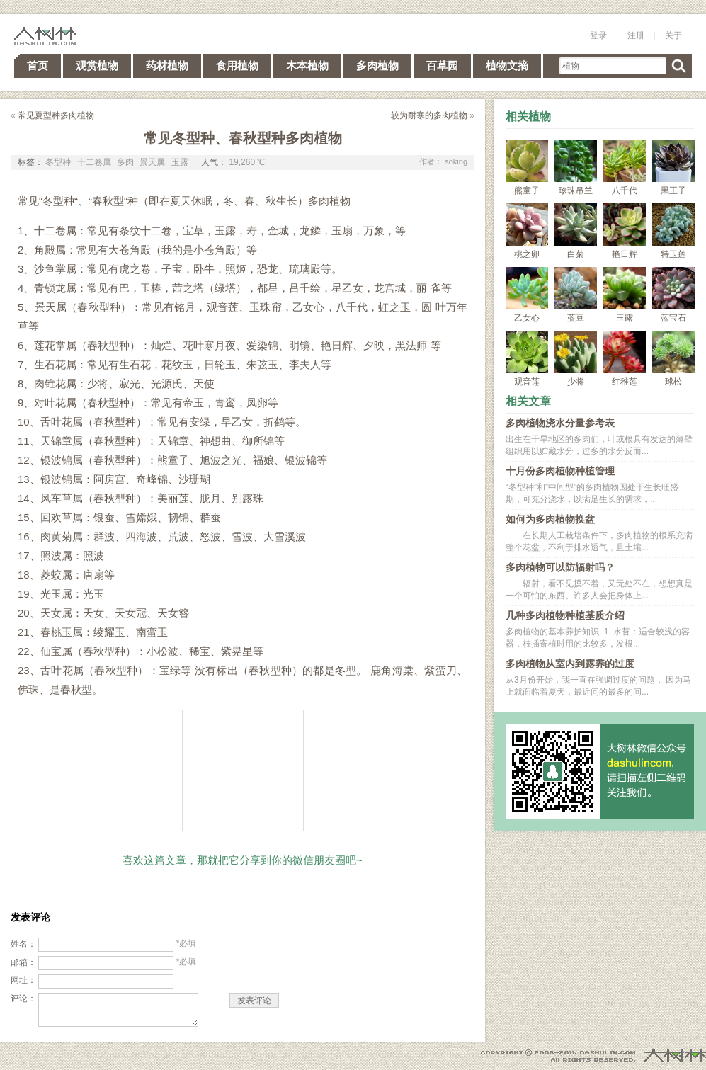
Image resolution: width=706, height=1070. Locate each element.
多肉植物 (377, 65)
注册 (635, 35)
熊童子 (527, 167)
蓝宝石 (673, 295)
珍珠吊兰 (575, 167)
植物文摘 (507, 65)
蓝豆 (575, 295)
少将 (575, 359)
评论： (23, 998)
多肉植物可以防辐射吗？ (560, 567)
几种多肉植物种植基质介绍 (565, 615)
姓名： (23, 944)
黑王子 (673, 167)
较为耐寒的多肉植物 (429, 115)
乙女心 (527, 295)
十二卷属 (94, 162)
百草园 (442, 65)
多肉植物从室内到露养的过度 (570, 663)
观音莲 (527, 359)
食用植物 (237, 65)
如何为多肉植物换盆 (550, 519)
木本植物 (307, 65)
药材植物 (167, 65)
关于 (673, 35)
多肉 (125, 162)
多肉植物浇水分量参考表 (560, 422)
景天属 (152, 162)
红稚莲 (624, 359)
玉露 (179, 162)
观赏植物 (97, 65)
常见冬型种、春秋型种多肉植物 (243, 138)
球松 (673, 359)
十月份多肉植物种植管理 (560, 471)
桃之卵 (527, 231)
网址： (23, 980)
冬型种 (58, 162)
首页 (37, 65)
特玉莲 (673, 231)
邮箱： (23, 962)
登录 (598, 35)
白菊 (575, 231)
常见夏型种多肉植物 (56, 115)
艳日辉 (624, 231)
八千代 (624, 167)
